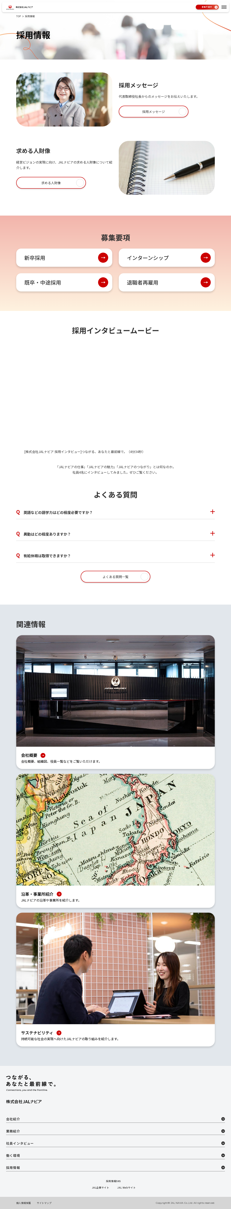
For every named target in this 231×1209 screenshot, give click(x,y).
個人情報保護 (23, 1203)
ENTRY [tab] (205, 7)
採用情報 (115, 1167)
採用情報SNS (115, 1180)
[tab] (224, 7)
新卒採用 (34, 257)
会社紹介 (115, 1118)
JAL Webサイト (128, 1187)
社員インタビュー (115, 1143)
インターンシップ (148, 257)
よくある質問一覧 (115, 576)
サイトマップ (44, 1203)
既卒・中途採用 (42, 282)
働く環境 (115, 1155)
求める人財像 (51, 182)
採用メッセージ (153, 111)
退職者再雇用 (142, 282)
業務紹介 (115, 1131)
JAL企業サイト (102, 1187)
